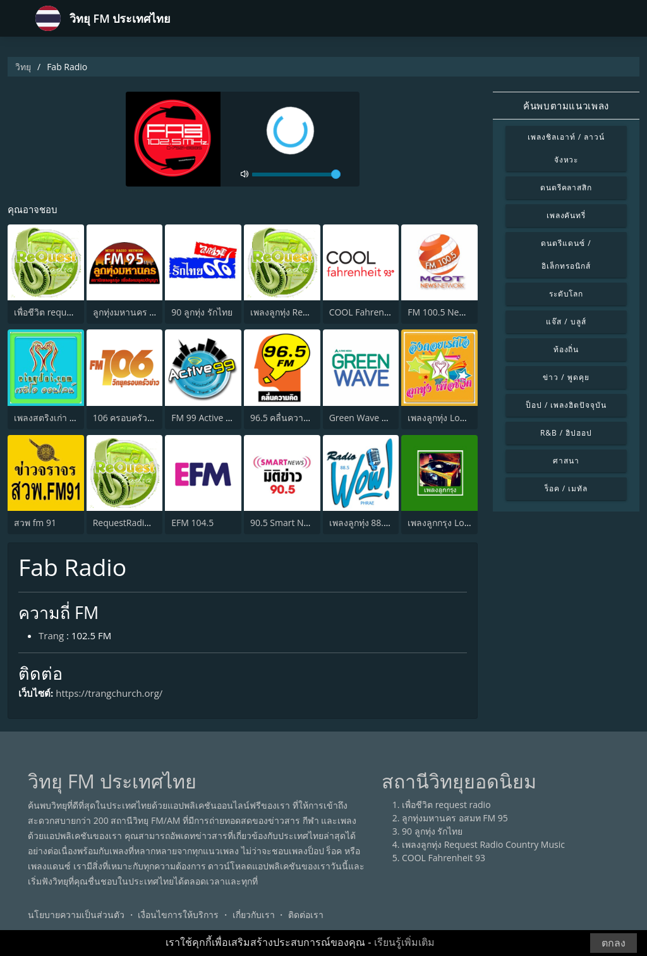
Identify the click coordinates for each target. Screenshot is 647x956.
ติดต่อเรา (306, 915)
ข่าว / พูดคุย (566, 377)
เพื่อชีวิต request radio (58, 312)
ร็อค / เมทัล (566, 488)
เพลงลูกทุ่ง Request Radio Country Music (483, 844)
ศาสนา (566, 460)
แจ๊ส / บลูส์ (566, 321)
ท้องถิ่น (566, 349)
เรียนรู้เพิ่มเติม (404, 942)
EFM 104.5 (192, 523)
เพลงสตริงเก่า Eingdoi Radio (69, 418)
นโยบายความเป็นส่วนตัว (76, 915)
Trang (51, 635)
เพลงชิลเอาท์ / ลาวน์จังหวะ (566, 148)
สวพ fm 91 (35, 523)
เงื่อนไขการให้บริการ (178, 915)
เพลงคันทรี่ (566, 215)
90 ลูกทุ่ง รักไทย (201, 312)
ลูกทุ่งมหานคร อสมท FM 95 (146, 312)
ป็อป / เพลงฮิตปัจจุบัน (566, 405)
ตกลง (614, 943)
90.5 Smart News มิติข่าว (300, 523)
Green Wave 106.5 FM (374, 418)
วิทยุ (23, 67)
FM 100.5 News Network (457, 312)
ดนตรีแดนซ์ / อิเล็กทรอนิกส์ (566, 254)
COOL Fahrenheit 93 (371, 312)
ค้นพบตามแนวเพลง (565, 105)
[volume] (296, 174)
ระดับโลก (566, 293)
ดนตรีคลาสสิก (566, 187)
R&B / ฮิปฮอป (566, 432)
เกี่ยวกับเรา (254, 915)
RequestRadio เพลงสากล (143, 523)
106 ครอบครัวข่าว (128, 418)
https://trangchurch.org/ (109, 693)
